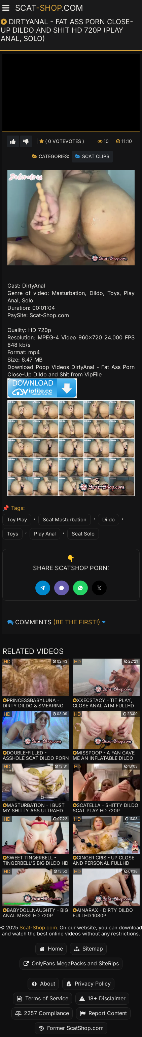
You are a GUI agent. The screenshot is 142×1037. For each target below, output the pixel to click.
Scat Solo (83, 534)
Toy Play (17, 520)
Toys (12, 534)
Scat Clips (95, 156)
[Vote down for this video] (26, 141)
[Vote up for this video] (13, 141)
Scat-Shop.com (38, 928)
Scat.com (49, 8)
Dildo (108, 520)
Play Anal (45, 534)
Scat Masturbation (64, 520)
